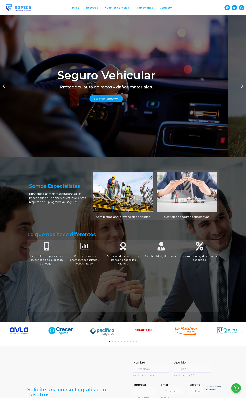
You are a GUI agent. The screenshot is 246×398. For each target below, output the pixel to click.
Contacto (166, 7)
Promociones (144, 7)
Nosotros (92, 7)
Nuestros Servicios (117, 7)
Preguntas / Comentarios (151, 384)
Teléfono (194, 357)
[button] (116, 126)
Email (165, 357)
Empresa (139, 357)
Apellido (181, 335)
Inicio (75, 7)
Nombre (140, 335)
